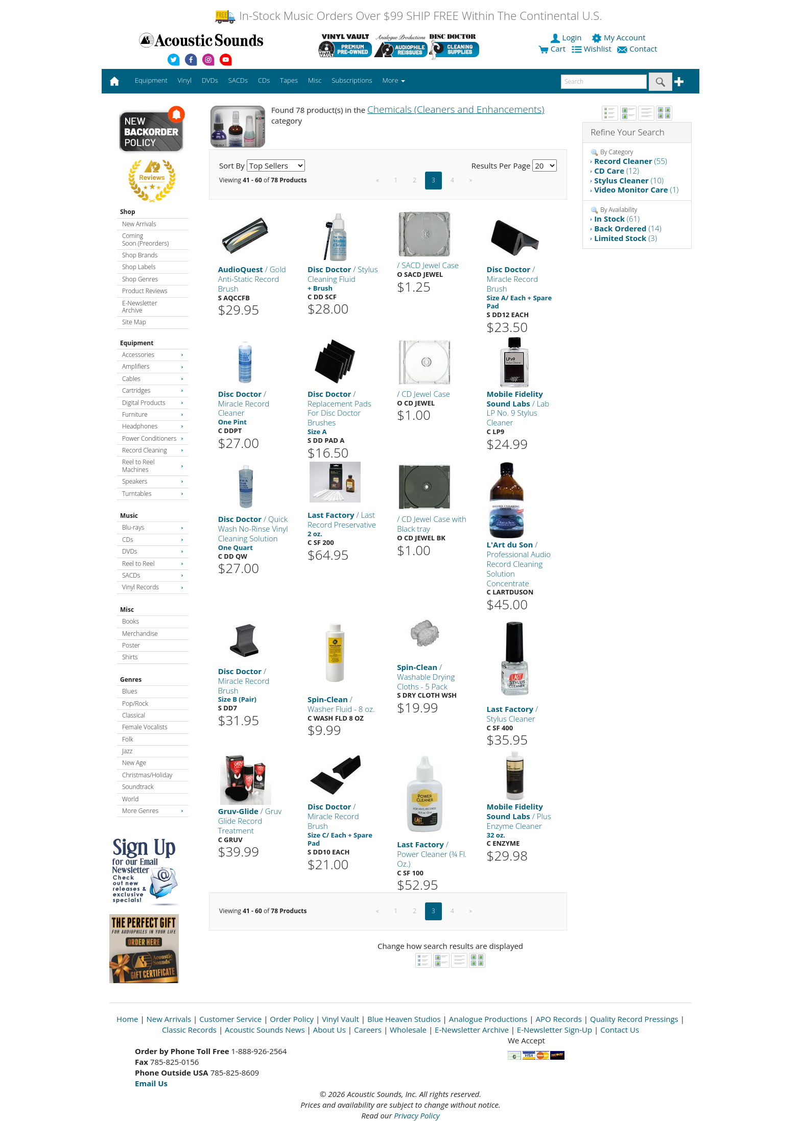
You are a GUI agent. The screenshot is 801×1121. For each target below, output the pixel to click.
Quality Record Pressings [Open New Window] (634, 1019)
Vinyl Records (152, 587)
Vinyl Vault (340, 1019)
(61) (617, 218)
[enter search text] (604, 82)
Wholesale (408, 1029)
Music (129, 515)
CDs (152, 539)
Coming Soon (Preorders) (145, 239)
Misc (127, 609)
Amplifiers (152, 366)
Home (127, 1019)
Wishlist (593, 48)
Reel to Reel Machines (152, 465)
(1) (636, 189)
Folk (127, 739)
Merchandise (140, 633)
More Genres (152, 810)
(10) (629, 180)
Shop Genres (140, 279)
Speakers (152, 481)
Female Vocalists (145, 727)
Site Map (134, 322)
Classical (133, 715)
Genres (131, 679)
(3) (625, 238)
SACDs (152, 575)
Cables (152, 378)
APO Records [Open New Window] (559, 1019)
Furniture (152, 414)
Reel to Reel (152, 563)
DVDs (152, 551)
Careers (368, 1029)
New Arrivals (139, 224)
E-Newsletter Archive (139, 307)
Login (567, 37)
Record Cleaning (152, 450)
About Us (329, 1029)
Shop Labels (138, 267)
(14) (628, 228)
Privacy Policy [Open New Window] (416, 1115)
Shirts (130, 657)
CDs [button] (264, 80)
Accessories (152, 354)
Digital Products (152, 402)
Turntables (152, 493)
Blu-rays (152, 527)
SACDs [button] (238, 80)
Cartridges (152, 390)
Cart (552, 48)
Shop (127, 211)
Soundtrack (137, 786)
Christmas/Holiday (147, 775)
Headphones (152, 426)
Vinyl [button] (185, 80)
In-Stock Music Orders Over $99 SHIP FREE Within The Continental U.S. (408, 15)
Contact (638, 48)
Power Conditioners (152, 438)
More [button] (394, 80)
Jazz (127, 751)
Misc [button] (314, 80)
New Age (134, 762)
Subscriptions (352, 80)
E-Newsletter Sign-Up (554, 1029)
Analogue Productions (488, 1019)
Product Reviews (145, 291)
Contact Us (619, 1029)
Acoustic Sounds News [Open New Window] (265, 1029)
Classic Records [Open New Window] (189, 1029)
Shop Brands (139, 255)
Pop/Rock (135, 703)
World (130, 799)
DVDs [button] (210, 80)
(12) (616, 170)
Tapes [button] (289, 80)
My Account (619, 37)
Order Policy (292, 1019)
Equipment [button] (151, 80)
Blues (129, 691)
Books (130, 621)
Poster (131, 645)
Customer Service (230, 1019)
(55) (630, 161)
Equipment (136, 343)
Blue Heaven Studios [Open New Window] (404, 1019)
